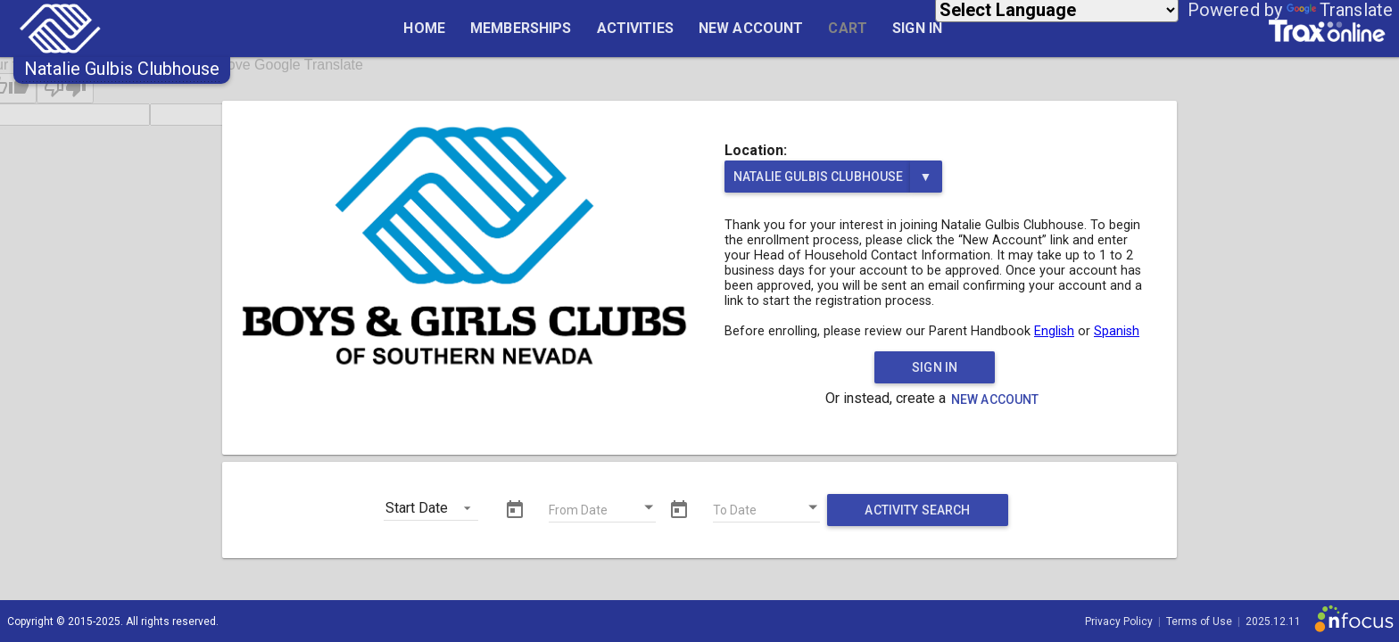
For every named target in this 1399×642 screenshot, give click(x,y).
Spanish (1116, 331)
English (1054, 331)
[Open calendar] (649, 507)
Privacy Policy (1119, 621)
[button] (121, 68)
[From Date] (602, 512)
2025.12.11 (1273, 621)
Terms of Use (1199, 621)
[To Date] (766, 512)
